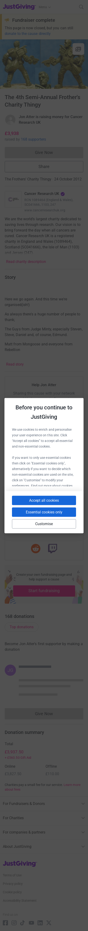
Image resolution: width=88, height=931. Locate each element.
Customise (44, 523)
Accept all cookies (44, 500)
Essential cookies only (44, 512)
